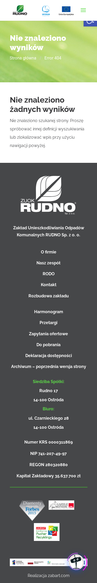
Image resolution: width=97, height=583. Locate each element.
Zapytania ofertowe (48, 333)
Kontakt (48, 284)
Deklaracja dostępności (48, 355)
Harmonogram (48, 311)
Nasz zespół (48, 262)
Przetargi (48, 322)
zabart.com (59, 575)
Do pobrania (48, 344)
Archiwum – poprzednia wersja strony (48, 366)
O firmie (48, 252)
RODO (49, 273)
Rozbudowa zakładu (48, 295)
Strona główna (23, 58)
